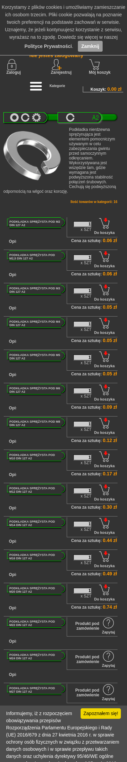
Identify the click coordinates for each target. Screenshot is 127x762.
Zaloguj (13, 67)
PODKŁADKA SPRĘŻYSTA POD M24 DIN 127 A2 (32, 656)
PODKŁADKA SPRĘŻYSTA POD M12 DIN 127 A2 (32, 490)
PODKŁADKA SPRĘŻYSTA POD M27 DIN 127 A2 (32, 690)
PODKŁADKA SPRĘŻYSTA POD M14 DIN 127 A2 (32, 523)
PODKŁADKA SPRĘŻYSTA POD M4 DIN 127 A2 (34, 323)
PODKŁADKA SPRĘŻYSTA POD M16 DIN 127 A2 (32, 556)
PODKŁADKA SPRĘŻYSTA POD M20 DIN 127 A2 (32, 590)
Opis (13, 241)
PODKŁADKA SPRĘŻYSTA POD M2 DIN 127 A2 (34, 223)
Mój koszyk (100, 67)
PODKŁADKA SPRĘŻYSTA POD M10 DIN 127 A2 (32, 456)
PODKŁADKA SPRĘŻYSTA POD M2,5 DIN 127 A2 (32, 256)
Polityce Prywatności (48, 46)
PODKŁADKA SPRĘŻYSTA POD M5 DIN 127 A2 (34, 356)
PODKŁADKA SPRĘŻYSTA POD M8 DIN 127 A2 (34, 423)
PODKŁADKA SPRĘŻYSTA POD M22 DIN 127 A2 (32, 623)
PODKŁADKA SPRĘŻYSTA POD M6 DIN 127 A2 (34, 390)
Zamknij (90, 46)
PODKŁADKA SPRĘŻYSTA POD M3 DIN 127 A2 (34, 290)
